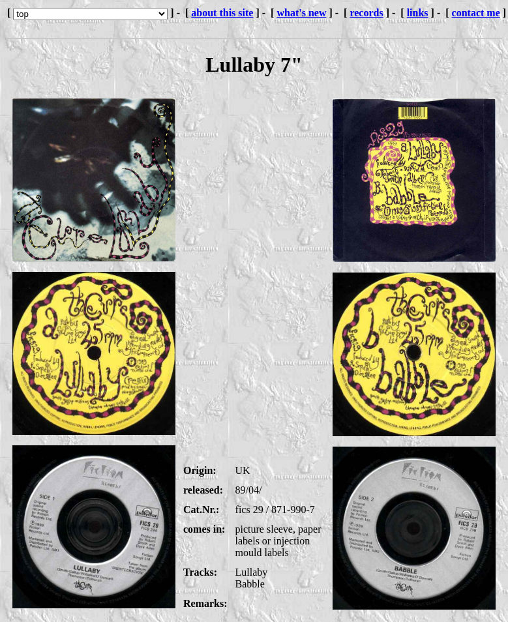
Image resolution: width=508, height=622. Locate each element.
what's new (301, 12)
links (417, 12)
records (366, 12)
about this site (222, 12)
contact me (476, 12)
